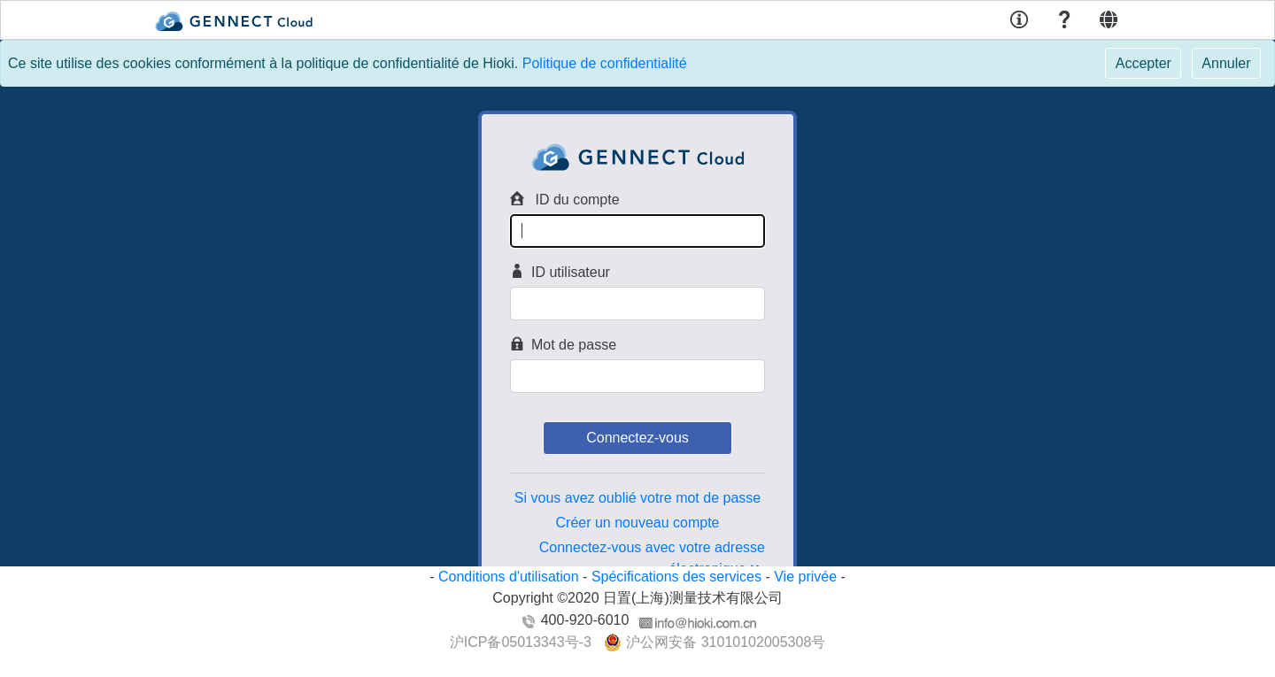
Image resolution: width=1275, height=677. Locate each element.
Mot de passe (563, 343)
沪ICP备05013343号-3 (520, 642)
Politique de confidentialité (604, 63)
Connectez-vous (637, 437)
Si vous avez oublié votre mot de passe (637, 497)
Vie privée (805, 576)
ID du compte (565, 198)
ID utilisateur (560, 271)
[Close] (1143, 63)
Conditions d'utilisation (508, 576)
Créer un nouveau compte (638, 522)
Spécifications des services (676, 576)
